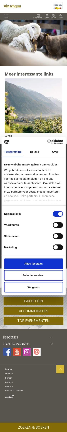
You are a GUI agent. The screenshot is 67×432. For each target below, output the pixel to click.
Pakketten (33, 301)
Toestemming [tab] (13, 151)
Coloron (9, 386)
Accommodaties (33, 311)
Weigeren (33, 287)
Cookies (9, 382)
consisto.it (9, 396)
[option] (33, 43)
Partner (8, 369)
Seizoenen (28, 337)
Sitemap (9, 373)
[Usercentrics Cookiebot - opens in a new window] (48, 141)
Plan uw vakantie (28, 344)
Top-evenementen (33, 320)
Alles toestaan (33, 263)
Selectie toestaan (33, 275)
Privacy (8, 377)
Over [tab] (55, 151)
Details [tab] (34, 151)
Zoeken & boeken (33, 427)
